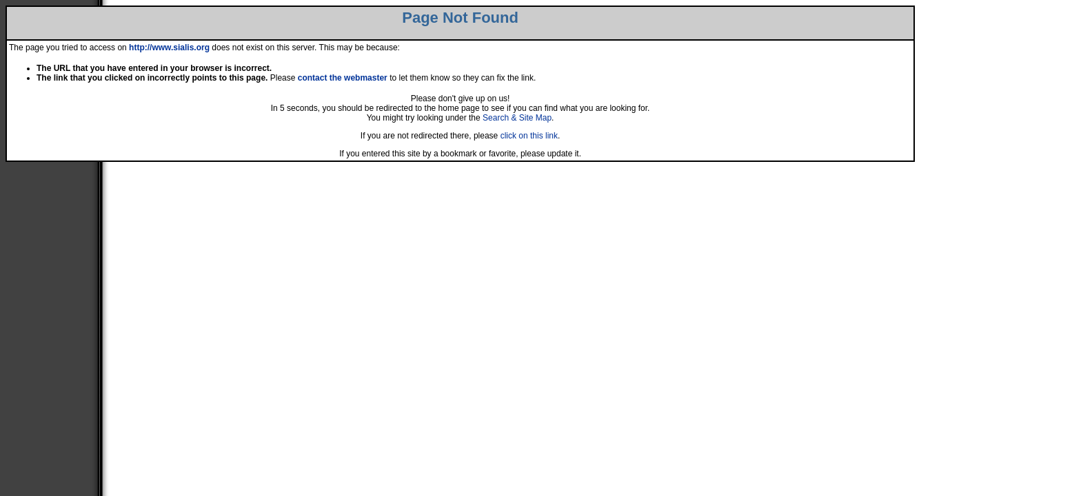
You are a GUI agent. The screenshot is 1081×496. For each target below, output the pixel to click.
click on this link (529, 136)
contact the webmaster (342, 78)
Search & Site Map (517, 118)
